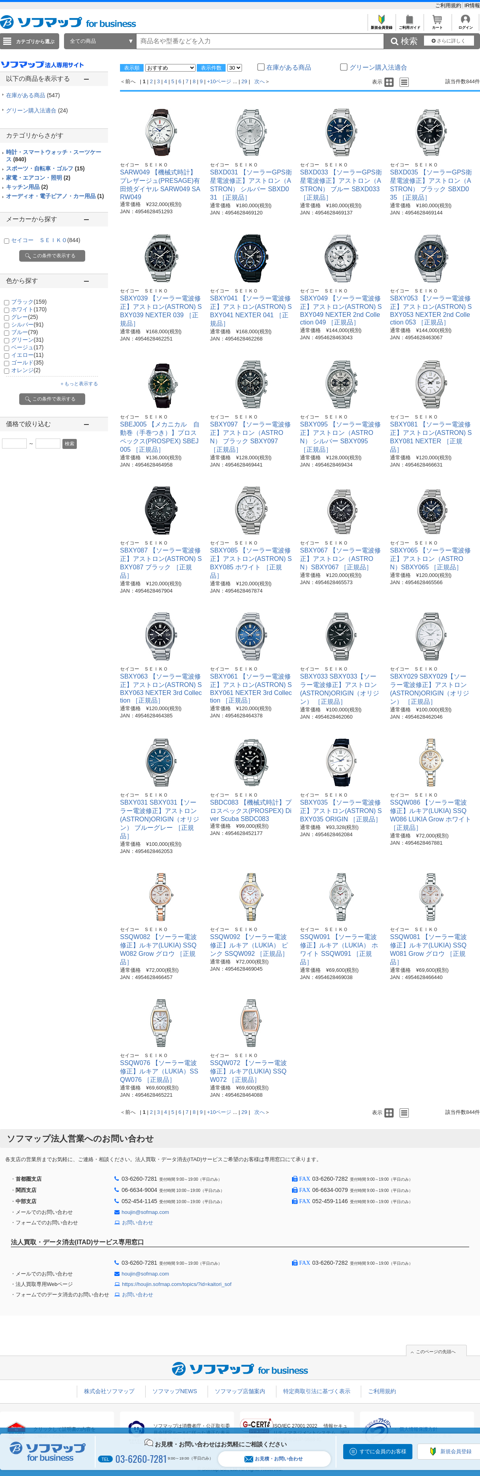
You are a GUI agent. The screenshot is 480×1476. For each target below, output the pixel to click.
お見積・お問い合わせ (273, 1459)
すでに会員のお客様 (383, 1451)
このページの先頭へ (436, 1351)
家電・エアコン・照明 (38, 177)
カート (437, 25)
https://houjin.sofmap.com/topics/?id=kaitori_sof (177, 1284)
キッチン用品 (27, 187)
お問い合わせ (137, 1223)
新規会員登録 (381, 25)
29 (244, 81)
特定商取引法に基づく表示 (316, 1391)
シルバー (27, 324)
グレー (24, 317)
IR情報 (472, 5)
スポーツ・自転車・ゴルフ (45, 168)
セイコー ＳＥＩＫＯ (45, 240)
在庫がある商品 (33, 95)
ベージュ (27, 347)
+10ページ (219, 81)
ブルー (24, 332)
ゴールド (27, 362)
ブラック (29, 301)
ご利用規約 (449, 5)
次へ (259, 81)
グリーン (27, 339)
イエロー (27, 355)
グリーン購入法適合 (37, 110)
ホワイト (29, 309)
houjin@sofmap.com (145, 1212)
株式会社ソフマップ (109, 1391)
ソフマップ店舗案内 (240, 1391)
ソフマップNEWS (174, 1391)
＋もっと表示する (79, 384)
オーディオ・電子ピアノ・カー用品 (55, 196)
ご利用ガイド (409, 25)
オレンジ (25, 370)
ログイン (465, 25)
